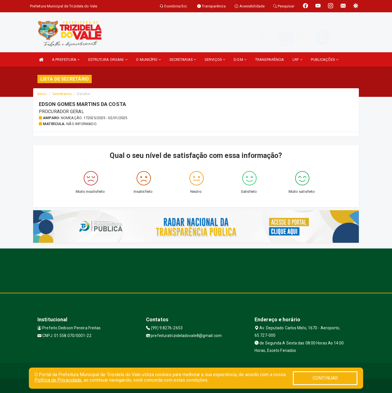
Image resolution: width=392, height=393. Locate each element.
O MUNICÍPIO (148, 59)
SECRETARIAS (182, 59)
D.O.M (240, 59)
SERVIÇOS (215, 59)
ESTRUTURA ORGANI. (108, 59)
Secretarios (62, 94)
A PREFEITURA (65, 59)
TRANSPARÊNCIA (269, 59)
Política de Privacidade (58, 380)
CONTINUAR (325, 378)
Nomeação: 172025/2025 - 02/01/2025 (94, 118)
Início (42, 94)
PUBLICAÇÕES (324, 59)
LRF (297, 59)
